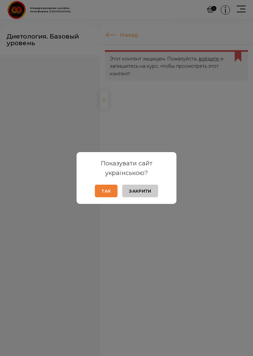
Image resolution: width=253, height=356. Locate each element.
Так (106, 191)
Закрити (140, 191)
